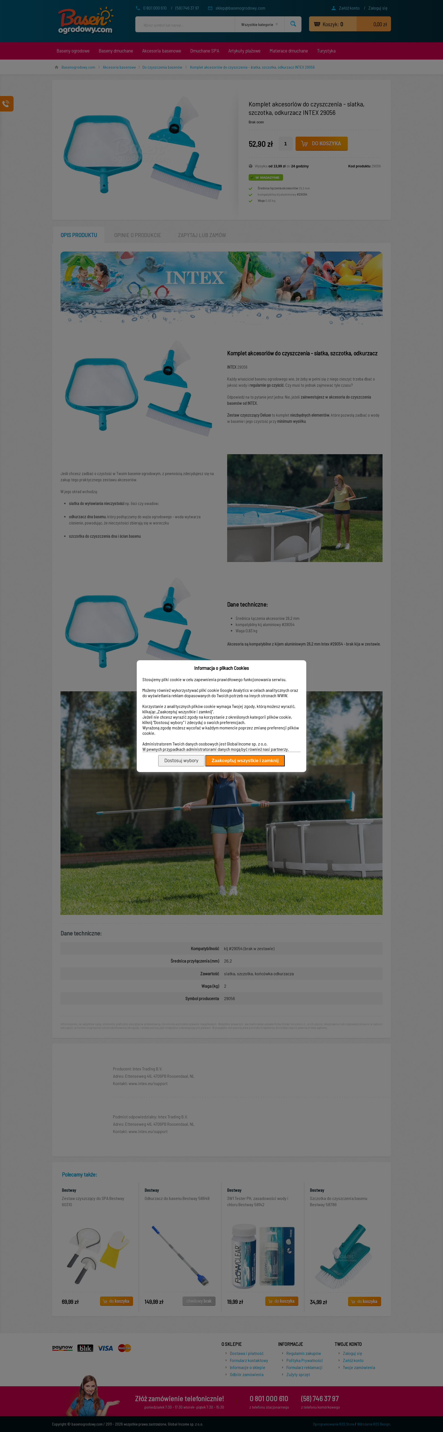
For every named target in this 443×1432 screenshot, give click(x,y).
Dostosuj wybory (181, 760)
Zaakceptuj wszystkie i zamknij (245, 760)
